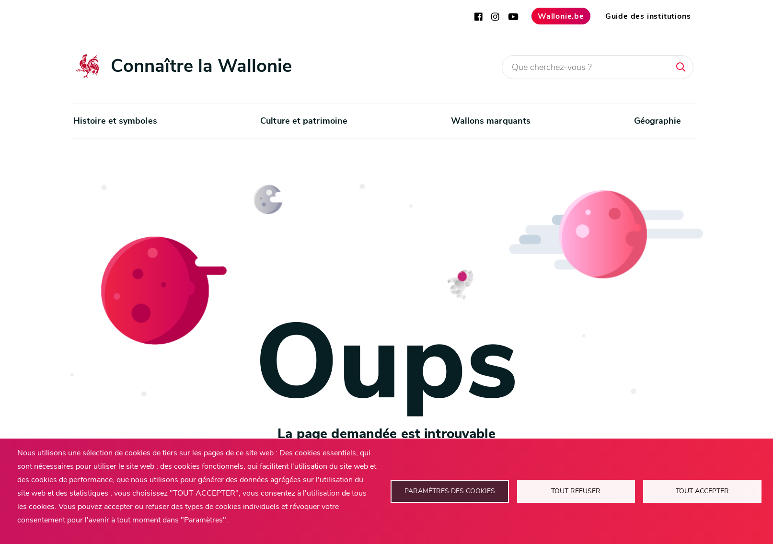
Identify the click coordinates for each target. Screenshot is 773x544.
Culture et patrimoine (303, 121)
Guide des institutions (648, 16)
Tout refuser (575, 491)
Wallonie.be (561, 16)
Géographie (657, 121)
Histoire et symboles (115, 121)
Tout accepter (702, 491)
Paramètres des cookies (449, 491)
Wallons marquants (491, 121)
